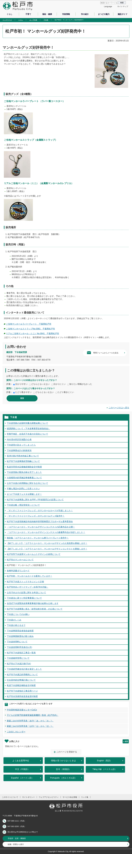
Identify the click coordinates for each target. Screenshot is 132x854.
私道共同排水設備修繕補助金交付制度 (24, 467)
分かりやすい (21, 384)
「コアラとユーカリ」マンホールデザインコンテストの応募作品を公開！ (41, 527)
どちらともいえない (40, 384)
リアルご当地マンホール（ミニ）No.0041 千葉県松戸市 (32, 333)
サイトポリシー (28, 797)
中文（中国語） (22, 769)
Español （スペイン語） (22, 778)
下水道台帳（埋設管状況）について (23, 505)
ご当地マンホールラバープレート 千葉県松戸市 (28, 324)
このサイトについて (10, 797)
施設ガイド (122, 14)
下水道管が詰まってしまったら (21, 445)
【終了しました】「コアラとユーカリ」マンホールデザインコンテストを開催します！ (47, 549)
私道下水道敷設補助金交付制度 (21, 685)
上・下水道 (33, 20)
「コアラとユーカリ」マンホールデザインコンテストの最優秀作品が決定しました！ (46, 532)
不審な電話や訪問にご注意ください (23, 489)
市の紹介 (85, 14)
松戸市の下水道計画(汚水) (19, 664)
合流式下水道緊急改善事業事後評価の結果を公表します (32, 603)
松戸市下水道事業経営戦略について (23, 461)
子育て (28, 14)
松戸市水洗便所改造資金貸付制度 (22, 696)
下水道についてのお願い (18, 614)
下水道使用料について (17, 642)
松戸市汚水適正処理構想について (22, 674)
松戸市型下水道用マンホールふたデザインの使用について (33, 554)
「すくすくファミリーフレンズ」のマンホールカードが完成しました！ (40, 510)
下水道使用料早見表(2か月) (19, 647)
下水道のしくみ (14, 620)
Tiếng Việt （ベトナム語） (105, 769)
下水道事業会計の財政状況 (19, 450)
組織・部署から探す (16, 844)
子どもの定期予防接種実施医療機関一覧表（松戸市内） (32, 715)
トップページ (7, 20)
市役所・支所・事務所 (17, 838)
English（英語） (104, 760)
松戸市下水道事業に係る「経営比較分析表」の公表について (35, 609)
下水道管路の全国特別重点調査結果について (27, 423)
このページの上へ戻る (119, 408)
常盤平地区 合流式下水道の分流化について (27, 434)
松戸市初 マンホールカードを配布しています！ (29, 576)
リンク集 (84, 797)
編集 (126, 741)
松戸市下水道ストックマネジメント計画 (25, 582)
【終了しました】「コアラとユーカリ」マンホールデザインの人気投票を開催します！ (47, 543)
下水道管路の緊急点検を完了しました (24, 472)
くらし (9, 14)
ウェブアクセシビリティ (49, 797)
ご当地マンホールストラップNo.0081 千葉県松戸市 (30, 329)
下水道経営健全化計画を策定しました (24, 669)
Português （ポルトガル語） (63, 778)
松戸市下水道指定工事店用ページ (22, 691)
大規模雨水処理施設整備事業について (24, 478)
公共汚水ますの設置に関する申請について (26, 592)
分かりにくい (59, 384)
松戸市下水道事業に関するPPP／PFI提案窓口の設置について (35, 499)
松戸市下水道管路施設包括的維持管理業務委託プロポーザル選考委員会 (40, 521)
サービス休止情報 (70, 797)
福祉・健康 (47, 14)
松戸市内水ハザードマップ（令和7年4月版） (27, 587)
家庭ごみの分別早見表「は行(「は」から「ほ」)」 (30, 726)
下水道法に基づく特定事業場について (24, 598)
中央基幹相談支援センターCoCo (22, 710)
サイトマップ (122, 6)
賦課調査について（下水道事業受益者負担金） (28, 428)
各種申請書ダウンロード (18, 571)
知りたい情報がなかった (80, 384)
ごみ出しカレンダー (16, 732)
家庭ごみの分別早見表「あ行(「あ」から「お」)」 (30, 721)
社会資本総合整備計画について (21, 680)
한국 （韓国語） (63, 769)
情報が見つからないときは (63, 760)
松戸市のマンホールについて (20, 560)
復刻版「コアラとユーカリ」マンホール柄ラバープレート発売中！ (38, 538)
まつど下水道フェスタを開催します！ (24, 494)
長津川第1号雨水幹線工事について (23, 456)
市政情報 (66, 14)
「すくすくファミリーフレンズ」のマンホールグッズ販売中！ (36, 516)
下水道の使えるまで (16, 625)
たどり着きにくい (65, 392)
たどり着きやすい (23, 392)
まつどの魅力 (104, 14)
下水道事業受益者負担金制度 (20, 631)
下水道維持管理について (18, 658)
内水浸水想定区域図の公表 (19, 439)
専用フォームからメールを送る (105, 353)
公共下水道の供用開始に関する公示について (27, 483)
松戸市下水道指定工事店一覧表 (21, 653)
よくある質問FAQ (20, 760)
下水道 (46, 20)
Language (108, 6)
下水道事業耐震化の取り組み (20, 636)
